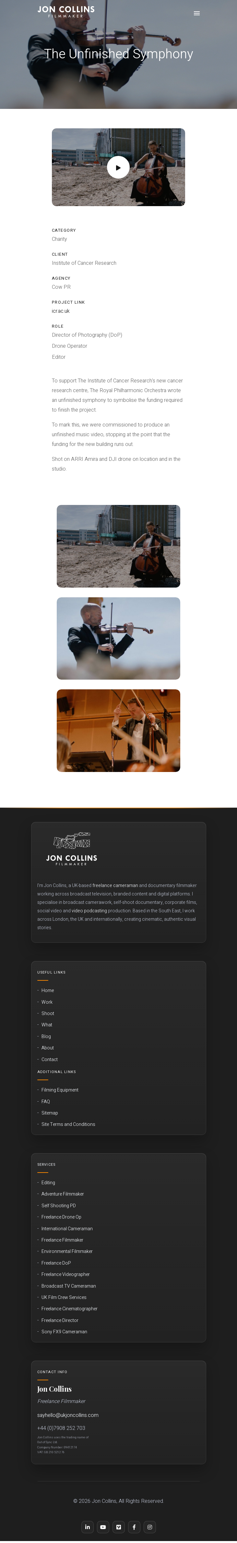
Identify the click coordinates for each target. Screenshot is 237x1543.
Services (46, 1164)
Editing (48, 1183)
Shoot (47, 1014)
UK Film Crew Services (64, 1297)
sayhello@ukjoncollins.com (68, 1415)
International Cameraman (67, 1229)
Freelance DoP (56, 1263)
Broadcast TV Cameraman (68, 1286)
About (47, 1048)
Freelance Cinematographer (69, 1309)
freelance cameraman (115, 885)
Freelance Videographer (65, 1274)
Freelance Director (59, 1320)
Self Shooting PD (58, 1206)
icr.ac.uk (61, 311)
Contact (49, 1060)
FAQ (45, 1102)
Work (47, 1002)
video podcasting (89, 910)
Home (47, 991)
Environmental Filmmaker (67, 1251)
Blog (46, 1037)
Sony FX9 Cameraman (64, 1332)
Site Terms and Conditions (68, 1124)
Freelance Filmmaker (62, 1240)
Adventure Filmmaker (62, 1194)
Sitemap (49, 1113)
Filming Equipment (59, 1090)
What (46, 1025)
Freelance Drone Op (61, 1217)
